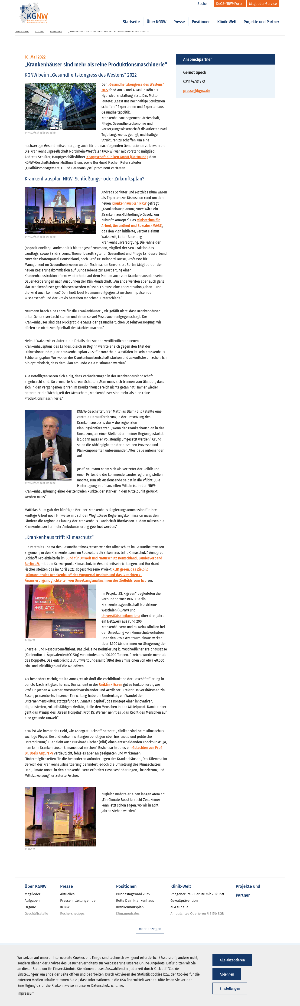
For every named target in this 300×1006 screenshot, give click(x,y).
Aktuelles (56, 31)
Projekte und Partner (261, 16)
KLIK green (120, 569)
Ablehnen (227, 974)
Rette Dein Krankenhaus (135, 900)
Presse (179, 16)
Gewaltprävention (184, 900)
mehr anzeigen (150, 929)
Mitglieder (32, 894)
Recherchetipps (72, 913)
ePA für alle (179, 907)
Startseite (131, 16)
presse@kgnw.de (196, 90)
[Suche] (204, 3)
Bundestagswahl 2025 (133, 894)
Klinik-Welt (227, 16)
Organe (30, 907)
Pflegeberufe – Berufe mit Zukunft (197, 894)
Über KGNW (156, 16)
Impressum (25, 993)
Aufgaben (32, 900)
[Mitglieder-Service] (263, 3)
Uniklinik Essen (110, 684)
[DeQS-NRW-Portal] (230, 3)
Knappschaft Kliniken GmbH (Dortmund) (117, 157)
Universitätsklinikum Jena (120, 616)
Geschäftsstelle (36, 913)
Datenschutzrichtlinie (107, 985)
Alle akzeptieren (232, 960)
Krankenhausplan (130, 907)
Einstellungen (230, 988)
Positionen (201, 16)
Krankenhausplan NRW (129, 203)
